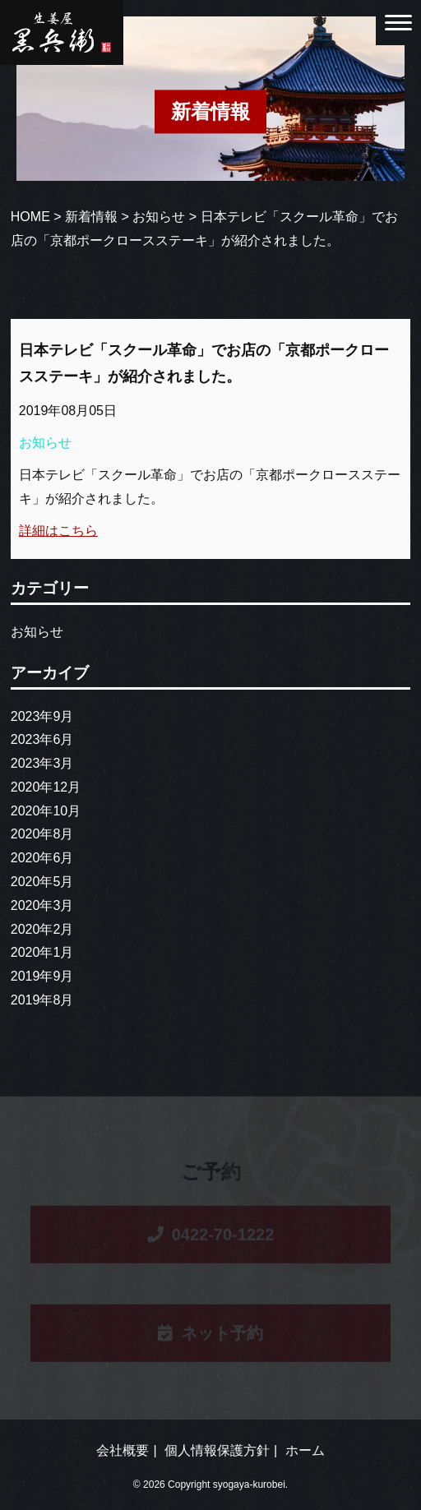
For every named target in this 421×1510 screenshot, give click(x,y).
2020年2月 (42, 929)
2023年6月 (42, 739)
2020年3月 (42, 905)
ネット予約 (210, 1335)
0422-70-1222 (211, 1236)
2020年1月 (42, 952)
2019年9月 (42, 976)
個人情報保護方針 (217, 1450)
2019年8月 (42, 1000)
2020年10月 (46, 811)
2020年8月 (42, 834)
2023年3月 (42, 763)
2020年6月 (42, 858)
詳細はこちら (58, 531)
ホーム (305, 1450)
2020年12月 (46, 787)
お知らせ (45, 443)
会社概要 (122, 1450)
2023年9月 (42, 716)
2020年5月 (42, 882)
